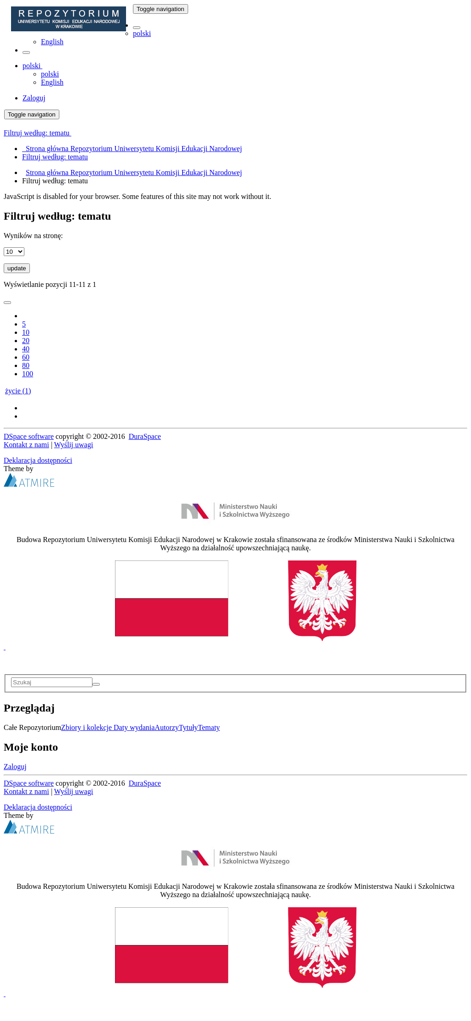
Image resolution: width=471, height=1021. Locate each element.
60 (25, 357)
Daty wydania (134, 727)
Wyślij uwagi (73, 445)
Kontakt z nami (26, 445)
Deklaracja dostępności (38, 460)
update (16, 268)
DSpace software (29, 436)
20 (25, 340)
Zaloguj (15, 766)
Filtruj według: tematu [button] (37, 133)
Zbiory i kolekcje (87, 727)
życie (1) (18, 391)
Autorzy (166, 727)
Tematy (209, 727)
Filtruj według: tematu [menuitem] (55, 157)
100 (27, 374)
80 (25, 365)
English (52, 42)
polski (142, 33)
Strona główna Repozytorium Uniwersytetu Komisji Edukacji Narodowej (134, 172)
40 (25, 349)
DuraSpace (145, 436)
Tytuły (188, 727)
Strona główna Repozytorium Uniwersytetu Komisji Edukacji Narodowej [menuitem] (132, 148)
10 (25, 332)
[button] (136, 27)
